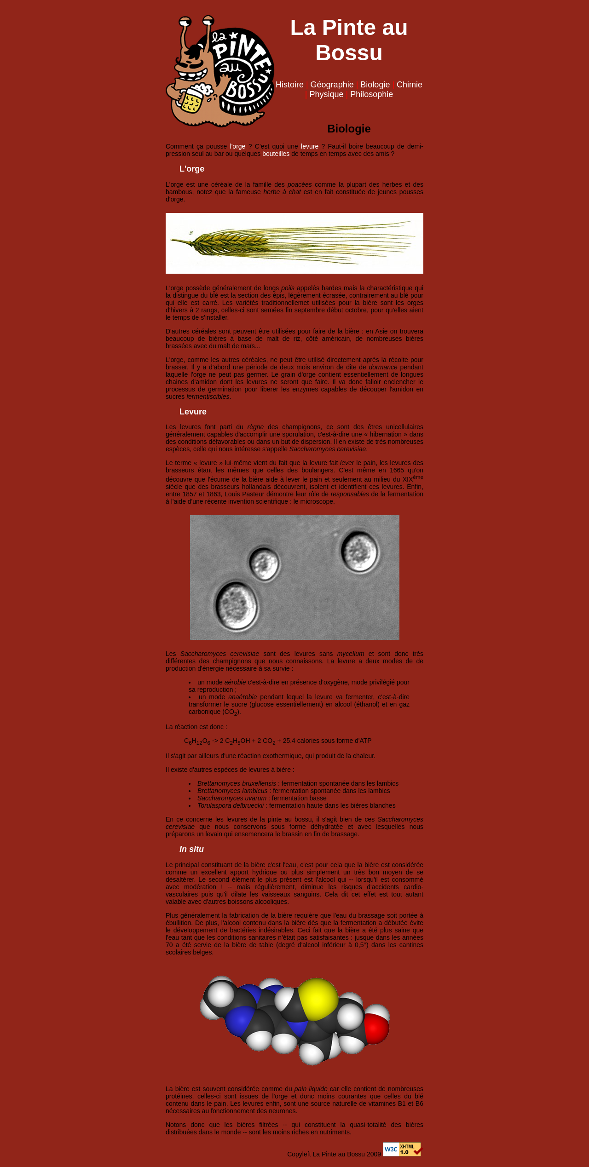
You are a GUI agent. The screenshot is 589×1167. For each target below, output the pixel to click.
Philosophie (371, 94)
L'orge (191, 168)
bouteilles (275, 153)
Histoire (290, 84)
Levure (193, 411)
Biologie (375, 84)
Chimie (409, 84)
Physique (326, 94)
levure (309, 146)
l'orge (238, 146)
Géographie (332, 84)
